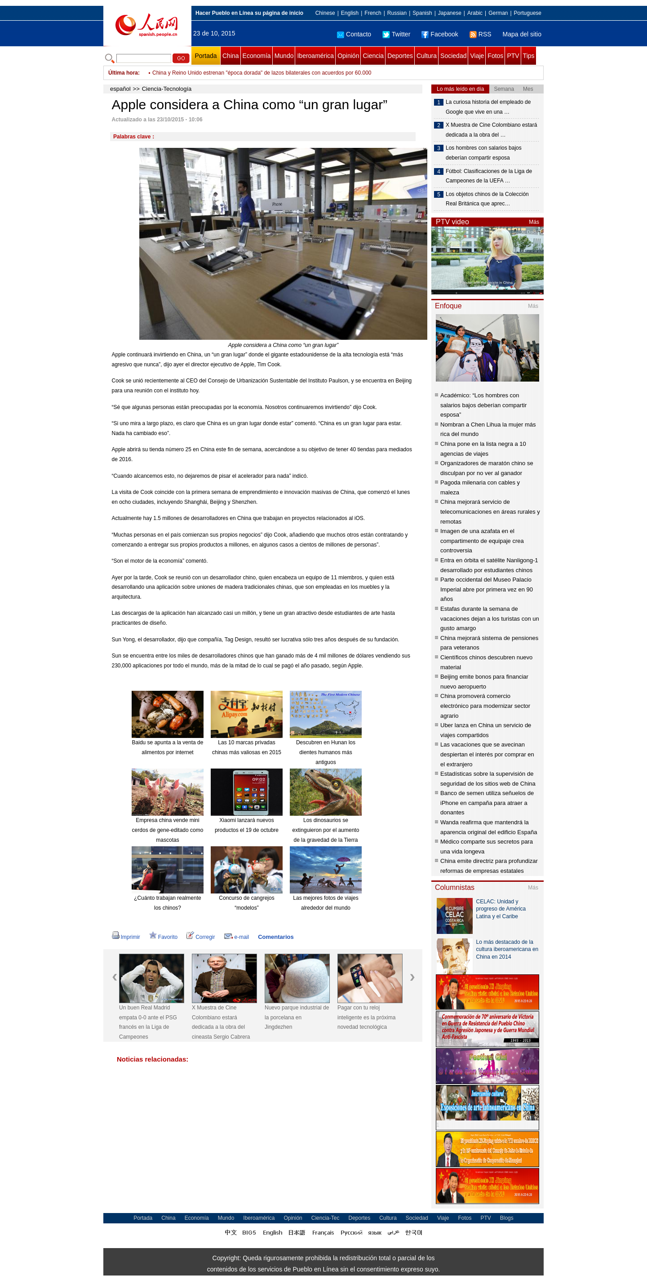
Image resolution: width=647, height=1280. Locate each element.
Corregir (200, 937)
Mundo (284, 55)
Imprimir (126, 937)
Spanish (422, 13)
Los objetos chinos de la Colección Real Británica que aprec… (487, 199)
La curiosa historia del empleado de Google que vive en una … (488, 107)
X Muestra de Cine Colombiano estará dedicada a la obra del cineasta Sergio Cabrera (221, 1022)
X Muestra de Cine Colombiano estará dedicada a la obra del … (491, 130)
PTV (513, 55)
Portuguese (527, 13)
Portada (206, 55)
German (498, 13)
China (230, 55)
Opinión (348, 55)
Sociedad (453, 55)
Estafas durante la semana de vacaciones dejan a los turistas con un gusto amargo (489, 618)
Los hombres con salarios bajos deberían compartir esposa (484, 153)
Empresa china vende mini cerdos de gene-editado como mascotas (168, 830)
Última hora (123, 73)
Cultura (427, 55)
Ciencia (373, 55)
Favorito (163, 937)
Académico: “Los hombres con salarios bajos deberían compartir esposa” (483, 405)
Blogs (507, 1218)
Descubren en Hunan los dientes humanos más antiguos (325, 752)
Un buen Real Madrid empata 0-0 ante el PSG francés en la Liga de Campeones (148, 1022)
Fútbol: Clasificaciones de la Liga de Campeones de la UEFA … (489, 176)
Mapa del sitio (522, 34)
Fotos (495, 55)
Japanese (449, 13)
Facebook (439, 34)
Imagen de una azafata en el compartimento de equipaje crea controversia (482, 541)
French (372, 13)
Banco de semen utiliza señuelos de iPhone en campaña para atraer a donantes (487, 803)
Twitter (396, 34)
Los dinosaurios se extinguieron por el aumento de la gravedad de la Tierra (325, 830)
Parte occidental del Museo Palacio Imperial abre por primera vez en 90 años (486, 589)
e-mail (236, 937)
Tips (529, 55)
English (350, 13)
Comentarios (275, 936)
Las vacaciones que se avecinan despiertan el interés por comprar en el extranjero (487, 754)
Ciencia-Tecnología (167, 88)
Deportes (400, 55)
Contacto (354, 34)
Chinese (325, 13)
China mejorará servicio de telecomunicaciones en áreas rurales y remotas (490, 511)
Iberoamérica (315, 55)
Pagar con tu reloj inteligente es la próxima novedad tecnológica (366, 1017)
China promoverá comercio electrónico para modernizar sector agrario (485, 706)
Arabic (475, 13)
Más (534, 222)
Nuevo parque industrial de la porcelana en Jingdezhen (297, 1017)
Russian (397, 13)
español (120, 88)
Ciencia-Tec (325, 1218)
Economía (257, 55)
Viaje (477, 55)
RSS (481, 34)
